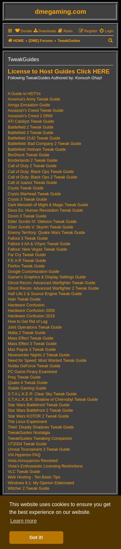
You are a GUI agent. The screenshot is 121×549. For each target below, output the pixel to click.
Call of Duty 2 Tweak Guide (32, 166)
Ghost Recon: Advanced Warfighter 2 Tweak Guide (53, 288)
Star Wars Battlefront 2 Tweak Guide (40, 410)
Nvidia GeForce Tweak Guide (34, 366)
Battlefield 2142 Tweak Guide (34, 138)
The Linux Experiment (27, 421)
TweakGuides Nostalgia (29, 432)
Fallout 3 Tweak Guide (28, 238)
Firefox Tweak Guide (26, 266)
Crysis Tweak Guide (26, 188)
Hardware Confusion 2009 (31, 310)
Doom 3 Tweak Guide (27, 216)
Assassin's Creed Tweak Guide (35, 110)
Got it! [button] (36, 537)
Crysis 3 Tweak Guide (27, 199)
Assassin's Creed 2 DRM (30, 116)
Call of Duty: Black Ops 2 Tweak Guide (42, 177)
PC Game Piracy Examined (32, 372)
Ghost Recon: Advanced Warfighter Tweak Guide (52, 283)
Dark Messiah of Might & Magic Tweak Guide (48, 205)
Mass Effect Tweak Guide (30, 338)
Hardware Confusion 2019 (31, 316)
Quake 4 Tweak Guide (27, 382)
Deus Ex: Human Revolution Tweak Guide (45, 210)
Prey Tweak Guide (24, 377)
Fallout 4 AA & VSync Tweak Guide (39, 244)
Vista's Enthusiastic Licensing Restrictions (45, 466)
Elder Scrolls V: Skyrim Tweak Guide (40, 227)
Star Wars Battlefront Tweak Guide (39, 405)
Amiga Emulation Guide (29, 105)
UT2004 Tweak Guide (27, 444)
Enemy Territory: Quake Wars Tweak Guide (46, 232)
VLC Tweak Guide (24, 471)
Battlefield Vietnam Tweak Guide (37, 149)
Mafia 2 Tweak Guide (26, 333)
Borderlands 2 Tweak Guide (32, 160)
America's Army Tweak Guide (34, 99)
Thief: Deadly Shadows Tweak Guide (41, 427)
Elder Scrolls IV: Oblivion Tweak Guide (42, 221)
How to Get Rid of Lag (27, 321)
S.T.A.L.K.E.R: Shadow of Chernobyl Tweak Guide (53, 399)
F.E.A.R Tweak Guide (27, 260)
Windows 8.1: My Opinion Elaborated (41, 483)
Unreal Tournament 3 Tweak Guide (39, 449)
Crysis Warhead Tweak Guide (34, 194)
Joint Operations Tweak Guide (35, 327)
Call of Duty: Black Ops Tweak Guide (41, 171)
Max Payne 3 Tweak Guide (32, 349)
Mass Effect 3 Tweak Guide (32, 344)
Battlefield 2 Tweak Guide (31, 127)
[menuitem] (23, 31)
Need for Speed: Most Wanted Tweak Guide (47, 360)
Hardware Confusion (26, 305)
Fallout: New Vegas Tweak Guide (37, 249)
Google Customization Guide (33, 271)
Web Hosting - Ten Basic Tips (34, 477)
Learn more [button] (23, 521)
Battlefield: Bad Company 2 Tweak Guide (44, 143)
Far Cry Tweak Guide (27, 255)
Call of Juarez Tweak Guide (32, 182)
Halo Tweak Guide (24, 299)
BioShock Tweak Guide (28, 155)
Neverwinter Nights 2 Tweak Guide (39, 355)
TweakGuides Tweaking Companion (40, 438)
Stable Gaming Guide (27, 388)
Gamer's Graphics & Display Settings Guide (47, 277)
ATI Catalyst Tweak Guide (31, 121)
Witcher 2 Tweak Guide (28, 488)
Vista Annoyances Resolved (33, 460)
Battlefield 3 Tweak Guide (31, 132)
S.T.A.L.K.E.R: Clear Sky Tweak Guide (42, 394)
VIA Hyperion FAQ (24, 455)
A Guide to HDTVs (24, 94)
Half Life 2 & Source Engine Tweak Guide (45, 294)
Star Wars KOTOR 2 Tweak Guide (38, 416)
